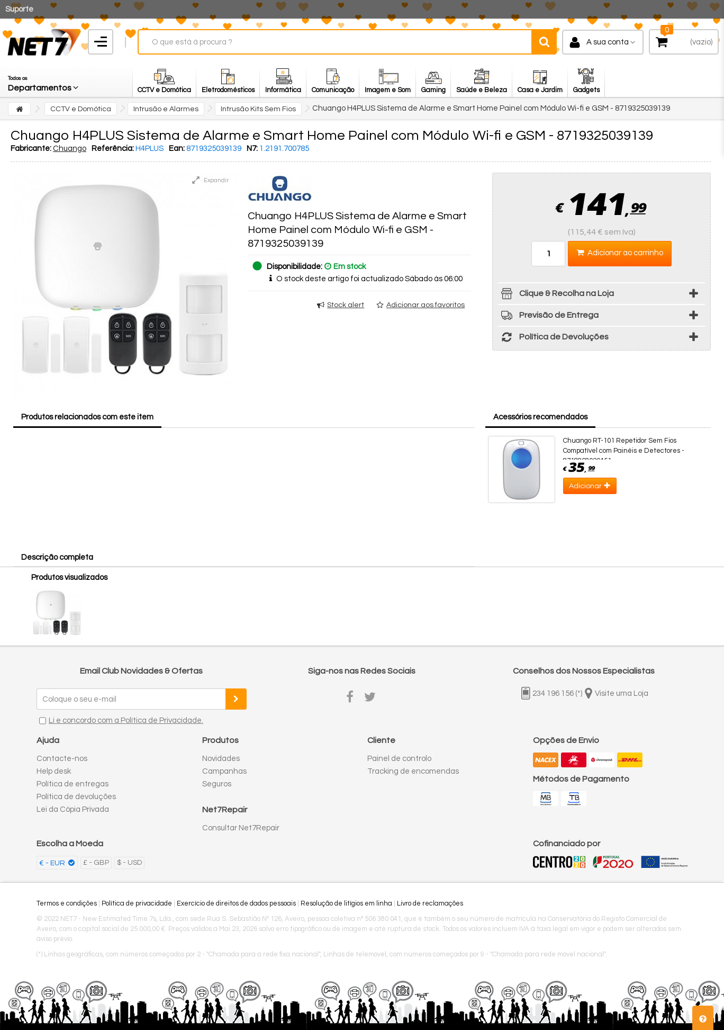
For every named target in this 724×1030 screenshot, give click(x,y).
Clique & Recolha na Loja (556, 295)
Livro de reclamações (430, 903)
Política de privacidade (137, 903)
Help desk (54, 771)
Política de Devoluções (553, 338)
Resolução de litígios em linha (346, 903)
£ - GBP (96, 862)
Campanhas (224, 771)
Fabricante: (31, 149)
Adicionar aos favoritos (425, 305)
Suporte (19, 9)
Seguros (216, 784)
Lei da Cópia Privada (73, 809)
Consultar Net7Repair (240, 828)
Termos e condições (67, 903)
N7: (252, 149)
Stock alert (345, 305)
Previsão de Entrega (548, 317)
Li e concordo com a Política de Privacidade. (126, 720)
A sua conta (607, 42)
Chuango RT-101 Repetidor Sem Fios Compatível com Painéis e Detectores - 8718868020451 (623, 450)
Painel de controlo (399, 759)
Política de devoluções (76, 797)
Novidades (221, 759)
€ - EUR (53, 863)
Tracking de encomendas (413, 771)
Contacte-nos (62, 759)
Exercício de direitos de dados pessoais (236, 903)
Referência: (113, 149)
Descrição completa (57, 557)
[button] (44, 81)
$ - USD (129, 862)
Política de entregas (72, 784)
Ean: (177, 149)
